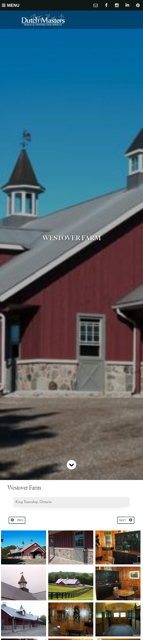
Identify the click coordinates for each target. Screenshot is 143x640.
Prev (20, 520)
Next (122, 520)
